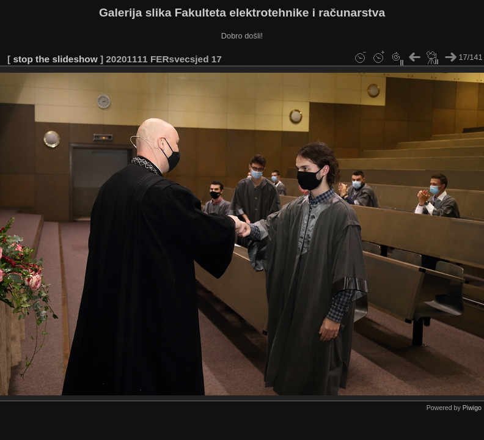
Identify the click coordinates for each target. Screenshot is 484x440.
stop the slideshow (55, 59)
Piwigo (472, 407)
